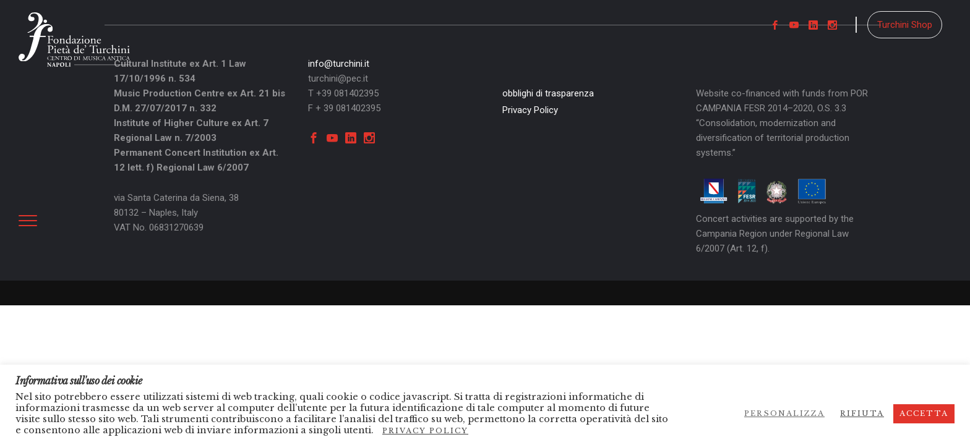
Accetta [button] (923, 413)
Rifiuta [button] (862, 413)
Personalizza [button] (784, 413)
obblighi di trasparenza (548, 93)
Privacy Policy (530, 110)
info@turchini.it (338, 63)
